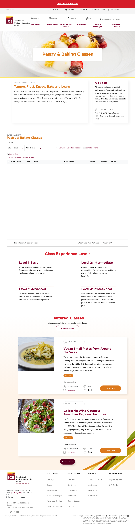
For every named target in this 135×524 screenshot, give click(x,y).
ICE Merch (72, 506)
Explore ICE (72, 490)
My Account (69, 9)
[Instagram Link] (14, 511)
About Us (35, 18)
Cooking (50, 480)
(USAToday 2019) (16, 493)
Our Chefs (72, 485)
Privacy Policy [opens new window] (90, 515)
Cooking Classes (51, 24)
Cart (88, 19)
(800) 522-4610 (95, 480)
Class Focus (13, 148)
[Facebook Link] (8, 511)
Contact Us (93, 496)
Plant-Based (82, 24)
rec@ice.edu (93, 485)
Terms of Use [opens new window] (77, 515)
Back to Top (67, 461)
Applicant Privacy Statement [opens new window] (119, 516)
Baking (49, 485)
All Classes (35, 24)
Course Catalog (74, 501)
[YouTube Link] (18, 511)
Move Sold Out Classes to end (21, 158)
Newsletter (72, 496)
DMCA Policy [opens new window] (102, 515)
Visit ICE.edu (10, 9)
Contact (83, 10)
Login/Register (113, 9)
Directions (92, 490)
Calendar (53, 18)
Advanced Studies (116, 26)
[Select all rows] (8, 162)
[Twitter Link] (10, 511)
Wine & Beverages (97, 26)
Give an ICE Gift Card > (67, 4)
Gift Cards (72, 18)
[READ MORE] (68, 375)
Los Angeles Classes (55, 506)
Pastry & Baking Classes (66, 26)
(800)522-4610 (55, 10)
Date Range (31, 148)
